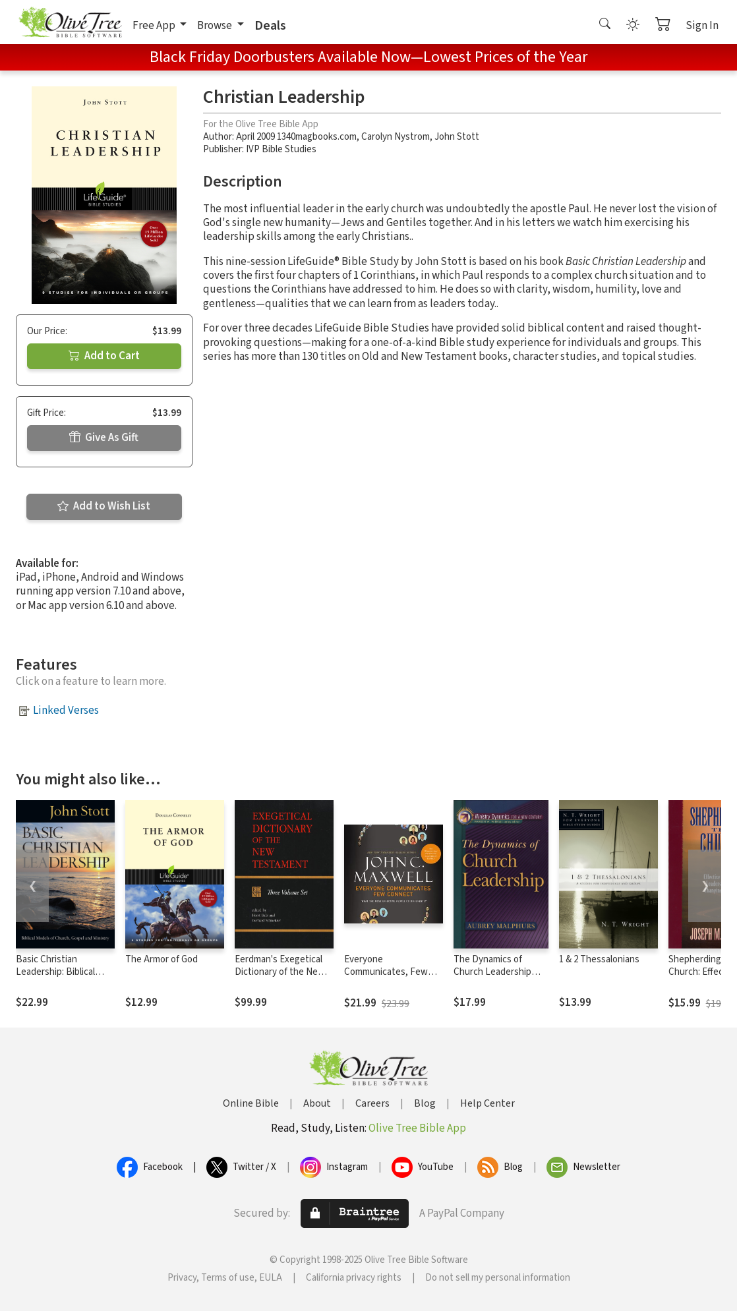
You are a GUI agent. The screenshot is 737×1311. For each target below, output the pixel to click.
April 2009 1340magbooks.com (296, 137)
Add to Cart (104, 356)
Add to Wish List (103, 506)
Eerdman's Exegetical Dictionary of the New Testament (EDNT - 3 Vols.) (280, 978)
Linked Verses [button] (66, 710)
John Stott (456, 137)
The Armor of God (161, 959)
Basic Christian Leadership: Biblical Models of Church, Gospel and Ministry (56, 978)
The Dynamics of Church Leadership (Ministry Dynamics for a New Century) (499, 978)
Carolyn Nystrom (395, 137)
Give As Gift (103, 438)
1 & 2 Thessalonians (599, 959)
